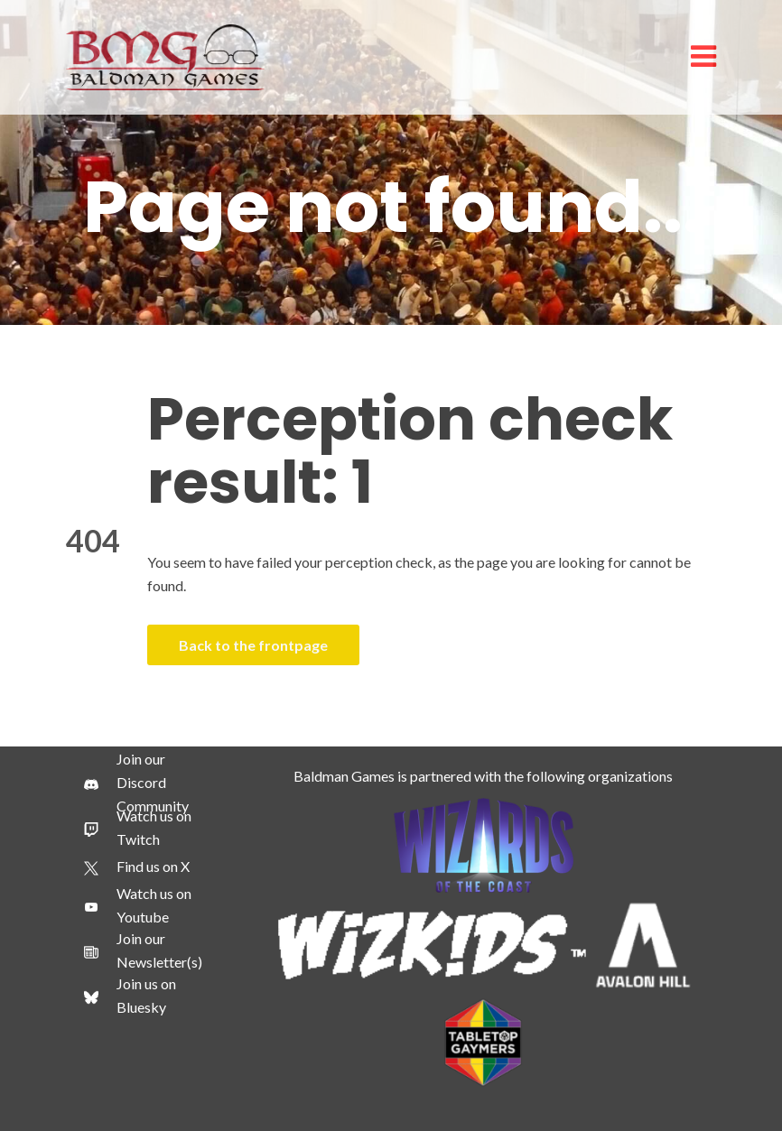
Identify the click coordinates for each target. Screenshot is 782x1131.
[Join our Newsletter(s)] (143, 950)
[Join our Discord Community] (143, 783)
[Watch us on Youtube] (143, 905)
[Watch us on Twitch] (143, 828)
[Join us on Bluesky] (143, 996)
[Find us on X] (137, 866)
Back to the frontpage (253, 645)
